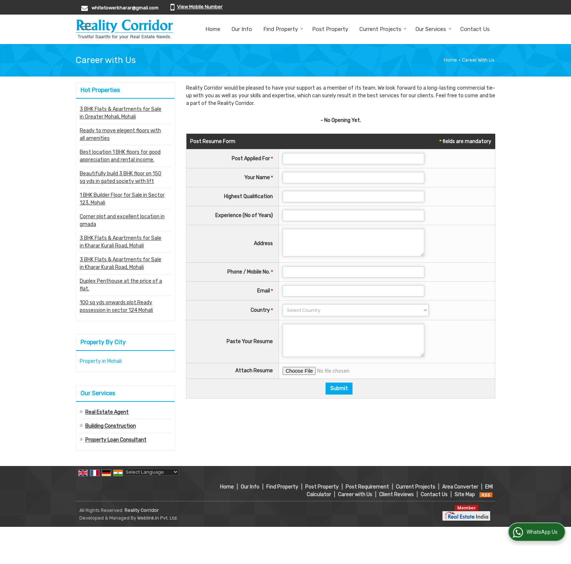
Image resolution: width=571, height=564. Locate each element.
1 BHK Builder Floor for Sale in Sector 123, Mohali (122, 199)
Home (212, 29)
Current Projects (383, 29)
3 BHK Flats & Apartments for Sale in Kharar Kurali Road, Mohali (120, 242)
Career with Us (355, 494)
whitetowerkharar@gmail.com (124, 8)
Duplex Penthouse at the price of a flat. (121, 285)
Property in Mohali (101, 361)
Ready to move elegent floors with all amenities (120, 134)
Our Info (242, 29)
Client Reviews (396, 494)
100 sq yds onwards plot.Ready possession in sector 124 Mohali (116, 306)
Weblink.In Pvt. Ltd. (157, 518)
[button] (200, 6)
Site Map (464, 494)
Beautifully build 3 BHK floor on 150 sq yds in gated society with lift (120, 177)
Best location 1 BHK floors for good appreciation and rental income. (120, 156)
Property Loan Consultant (115, 440)
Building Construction (110, 426)
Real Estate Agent (107, 412)
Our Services (434, 29)
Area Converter (460, 487)
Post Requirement (367, 487)
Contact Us (475, 29)
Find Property (283, 29)
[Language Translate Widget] (151, 472)
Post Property (330, 29)
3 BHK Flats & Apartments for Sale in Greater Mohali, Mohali (120, 113)
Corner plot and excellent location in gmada (122, 220)
